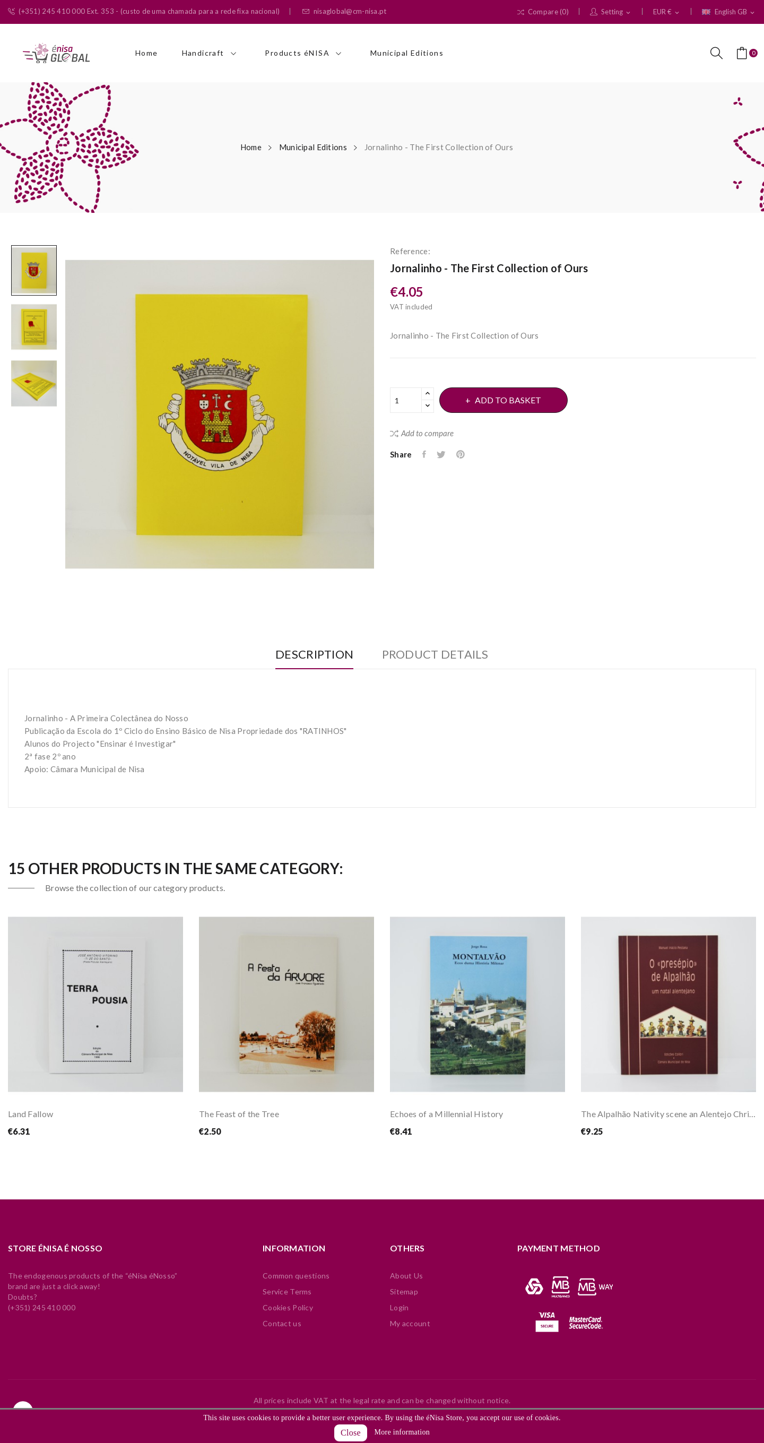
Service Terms (287, 1291)
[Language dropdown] (729, 12)
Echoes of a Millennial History (446, 1114)
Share (424, 454)
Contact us (282, 1323)
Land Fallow (30, 1114)
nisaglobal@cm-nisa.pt (344, 11)
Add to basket (511, 400)
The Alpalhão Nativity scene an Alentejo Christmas (668, 1114)
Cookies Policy (288, 1307)
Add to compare (422, 433)
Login (399, 1307)
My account (410, 1323)
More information (402, 1432)
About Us (406, 1275)
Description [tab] (312, 654)
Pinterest (463, 454)
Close (351, 1432)
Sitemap (404, 1291)
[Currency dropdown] (667, 12)
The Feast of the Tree (239, 1114)
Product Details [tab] (438, 654)
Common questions (296, 1275)
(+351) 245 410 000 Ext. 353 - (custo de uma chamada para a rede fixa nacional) (144, 11)
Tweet (442, 454)
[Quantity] (406, 400)
